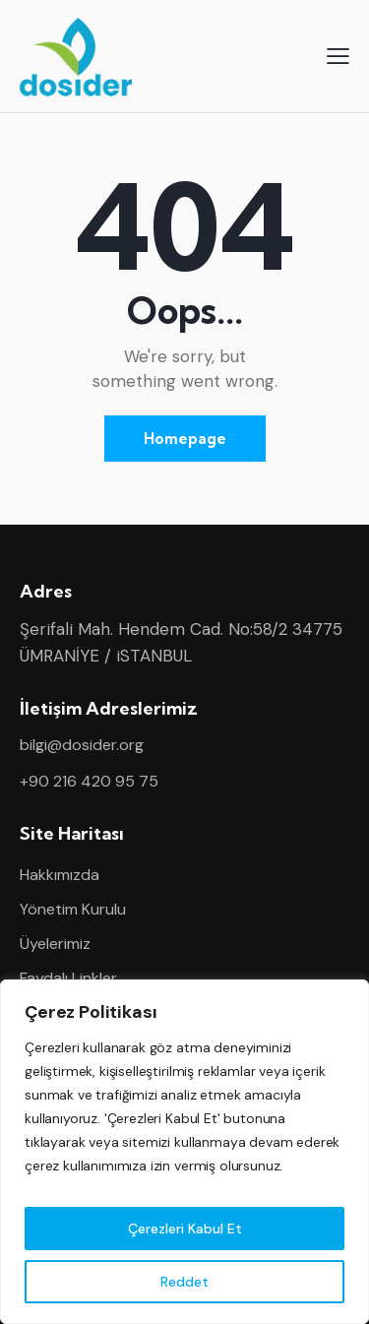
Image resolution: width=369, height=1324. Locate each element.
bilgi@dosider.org (82, 744)
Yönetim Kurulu (73, 909)
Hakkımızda (59, 874)
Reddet (184, 1282)
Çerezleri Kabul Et (185, 1228)
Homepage (185, 438)
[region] (184, 1151)
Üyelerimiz (55, 943)
